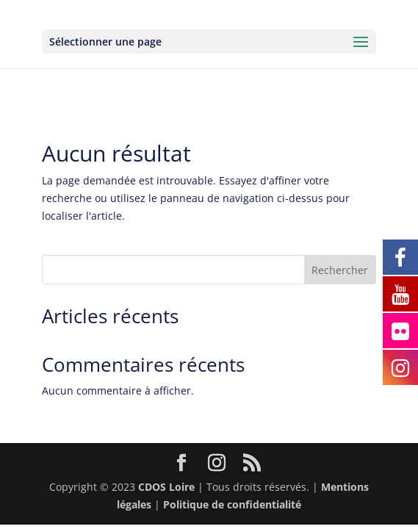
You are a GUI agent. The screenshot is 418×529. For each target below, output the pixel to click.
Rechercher (339, 270)
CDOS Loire (166, 487)
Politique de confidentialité (232, 504)
